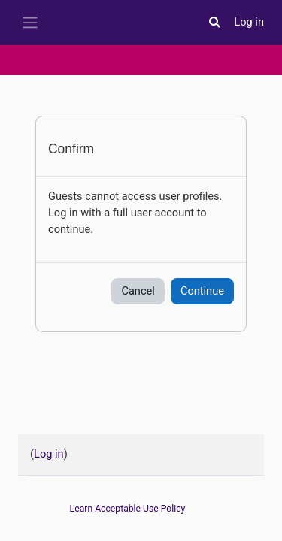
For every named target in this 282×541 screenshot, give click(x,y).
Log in (249, 22)
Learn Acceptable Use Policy (128, 508)
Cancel (137, 291)
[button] (214, 22)
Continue (202, 291)
